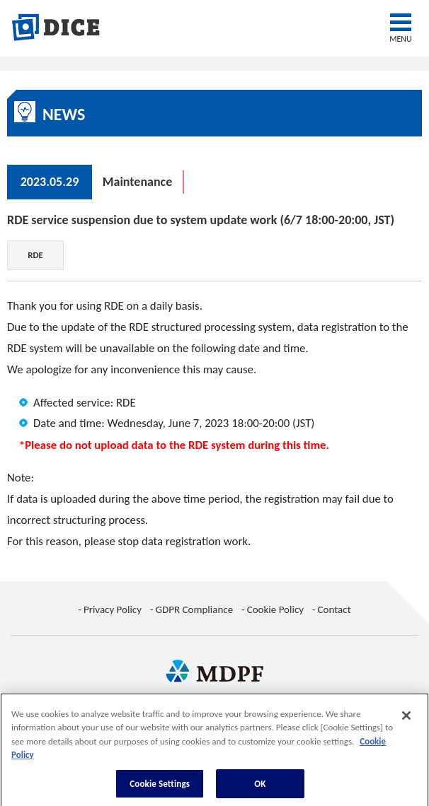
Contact (334, 609)
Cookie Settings (160, 788)
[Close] (406, 719)
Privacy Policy (113, 609)
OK (259, 788)
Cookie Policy (275, 609)
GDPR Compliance (195, 609)
